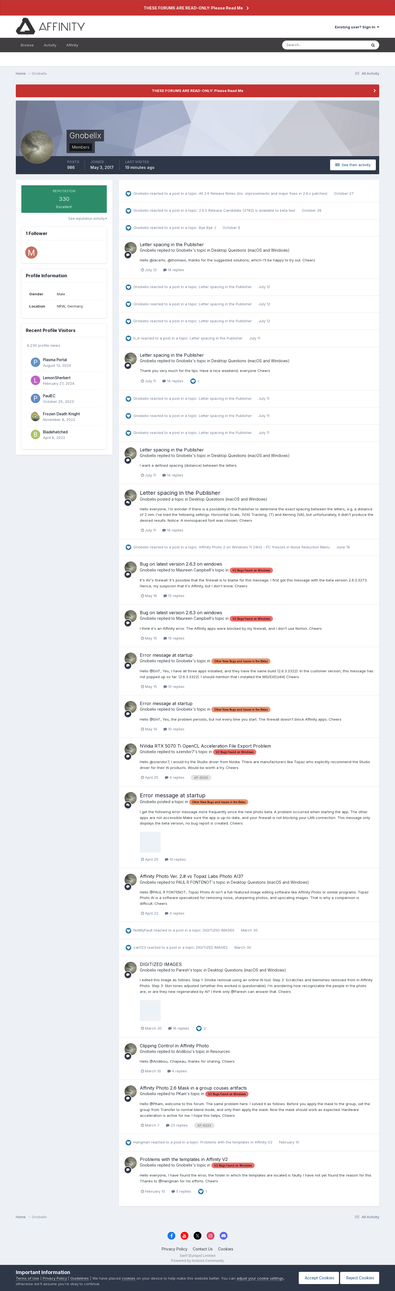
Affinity (72, 45)
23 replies (177, 1125)
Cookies (225, 1249)
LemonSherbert (56, 378)
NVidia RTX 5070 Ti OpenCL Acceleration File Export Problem (205, 746)
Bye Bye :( (208, 227)
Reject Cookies (358, 1277)
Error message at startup (166, 655)
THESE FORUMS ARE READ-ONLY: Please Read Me (193, 8)
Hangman (141, 1142)
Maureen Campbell (193, 570)
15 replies (173, 595)
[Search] (306, 45)
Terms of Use (27, 1278)
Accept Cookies (316, 1277)
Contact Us (203, 1249)
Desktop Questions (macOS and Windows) (250, 250)
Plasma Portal (55, 360)
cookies (128, 1278)
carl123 (139, 947)
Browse (27, 45)
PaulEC (49, 396)
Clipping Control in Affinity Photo (174, 1045)
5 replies (181, 1191)
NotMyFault (143, 930)
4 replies (174, 777)
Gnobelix (141, 193)
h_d (136, 338)
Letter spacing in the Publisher (172, 244)
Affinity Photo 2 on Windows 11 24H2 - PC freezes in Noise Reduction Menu (265, 547)
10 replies (173, 686)
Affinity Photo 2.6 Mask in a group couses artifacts (193, 1088)
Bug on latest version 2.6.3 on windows (181, 564)
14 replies (173, 270)
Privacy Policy (175, 1249)
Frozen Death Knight (61, 414)
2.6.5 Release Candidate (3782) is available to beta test (247, 210)
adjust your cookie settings (260, 1278)
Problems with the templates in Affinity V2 (237, 1142)
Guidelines (79, 1278)
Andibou (183, 1051)
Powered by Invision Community (197, 1260)
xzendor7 (185, 751)
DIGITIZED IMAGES (219, 930)
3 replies (174, 913)
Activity (50, 45)
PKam (181, 1093)
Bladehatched (55, 432)
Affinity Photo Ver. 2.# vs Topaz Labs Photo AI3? (191, 876)
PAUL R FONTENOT (194, 882)
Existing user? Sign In (357, 27)
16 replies (178, 1028)
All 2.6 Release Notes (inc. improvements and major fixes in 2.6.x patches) (263, 193)
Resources (220, 1051)
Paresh (182, 970)
